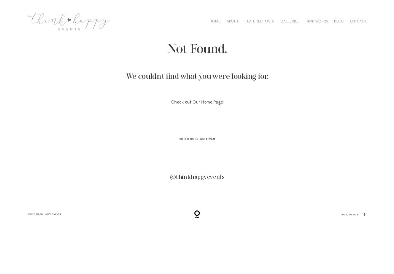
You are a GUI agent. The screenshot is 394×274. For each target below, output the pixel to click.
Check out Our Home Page (197, 102)
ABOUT (232, 21)
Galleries (289, 21)
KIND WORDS (316, 21)
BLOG (339, 21)
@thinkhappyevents (197, 177)
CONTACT (358, 21)
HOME (215, 21)
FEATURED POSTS (259, 21)
